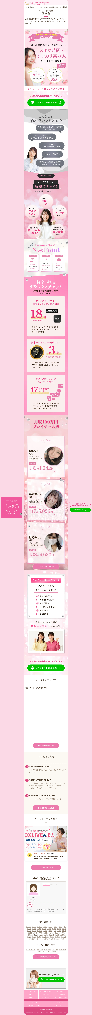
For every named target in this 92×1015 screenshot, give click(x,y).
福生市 (41, 935)
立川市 (52, 933)
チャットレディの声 (46, 992)
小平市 (63, 933)
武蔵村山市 (32, 939)
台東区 (49, 929)
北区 (55, 931)
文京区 (45, 931)
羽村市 (38, 939)
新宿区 (55, 927)
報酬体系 (31, 995)
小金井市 (57, 933)
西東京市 (51, 935)
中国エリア (40, 950)
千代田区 (39, 927)
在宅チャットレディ (54, 884)
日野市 (39, 937)
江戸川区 (39, 931)
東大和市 (57, 937)
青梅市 (62, 939)
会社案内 (34, 1002)
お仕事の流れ (61, 992)
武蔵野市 (62, 935)
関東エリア (41, 952)
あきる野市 (45, 939)
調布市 (64, 931)
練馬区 (34, 929)
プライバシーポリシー (57, 1002)
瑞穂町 (51, 939)
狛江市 (57, 935)
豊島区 (50, 931)
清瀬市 (52, 937)
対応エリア (46, 995)
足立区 (29, 931)
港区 (65, 927)
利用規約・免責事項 (34, 1005)
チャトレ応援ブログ (46, 997)
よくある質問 (61, 995)
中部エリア (62, 950)
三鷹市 (30, 933)
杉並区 (44, 929)
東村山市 (63, 937)
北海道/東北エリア (50, 952)
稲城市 (29, 937)
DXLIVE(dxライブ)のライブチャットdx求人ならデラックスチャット (44, 1012)
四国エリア (47, 950)
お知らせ (31, 997)
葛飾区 (34, 931)
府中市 (35, 933)
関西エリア (55, 950)
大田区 (50, 927)
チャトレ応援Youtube (61, 997)
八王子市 (46, 933)
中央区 (34, 927)
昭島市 (34, 937)
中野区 (39, 929)
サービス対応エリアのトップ (46, 957)
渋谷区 (60, 927)
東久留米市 (45, 937)
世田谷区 (28, 927)
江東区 (59, 929)
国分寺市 (30, 935)
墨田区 (54, 929)
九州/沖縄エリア (30, 950)
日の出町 (56, 939)
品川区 (45, 927)
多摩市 (46, 935)
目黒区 (29, 929)
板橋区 (59, 931)
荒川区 (64, 929)
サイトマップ (57, 1005)
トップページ (31, 992)
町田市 (40, 933)
